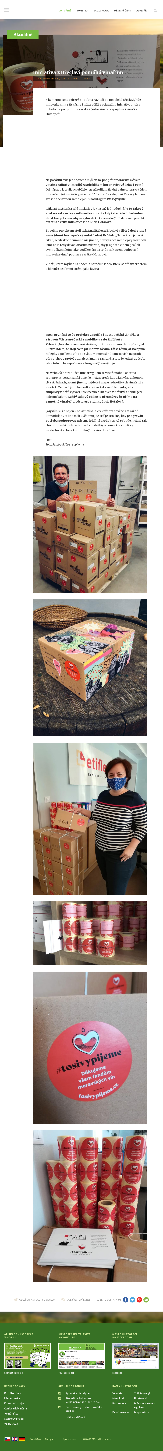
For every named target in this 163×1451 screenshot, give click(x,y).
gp (139, 1299)
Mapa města (141, 1412)
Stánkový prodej (14, 1418)
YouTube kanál (66, 1372)
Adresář (141, 10)
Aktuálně (65, 10)
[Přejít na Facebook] (135, 1356)
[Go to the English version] (14, 1439)
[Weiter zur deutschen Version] (22, 1439)
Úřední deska (12, 1398)
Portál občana (12, 1393)
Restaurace (119, 1403)
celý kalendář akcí (75, 1417)
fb (125, 1299)
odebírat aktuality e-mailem (37, 1299)
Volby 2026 (11, 1423)
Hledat (155, 10)
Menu (6, 10)
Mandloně (118, 1398)
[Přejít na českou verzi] (7, 1439)
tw (132, 1299)
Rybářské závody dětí (78, 1393)
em (146, 1299)
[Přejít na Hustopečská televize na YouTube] (81, 1356)
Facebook (117, 1372)
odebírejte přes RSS (78, 1299)
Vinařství (117, 1393)
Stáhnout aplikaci (13, 1372)
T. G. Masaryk (142, 1393)
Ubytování (140, 1398)
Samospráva (101, 10)
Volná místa (11, 1413)
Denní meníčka (120, 1412)
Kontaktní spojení (14, 1403)
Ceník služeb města (15, 1408)
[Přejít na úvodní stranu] (35, 10)
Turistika (82, 10)
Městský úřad (122, 10)
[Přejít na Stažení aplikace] (27, 1356)
